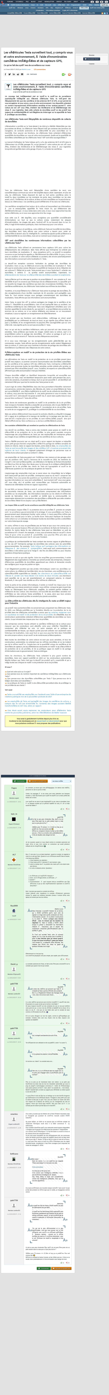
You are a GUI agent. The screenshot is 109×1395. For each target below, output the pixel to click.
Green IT (75, 8)
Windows (20, 8)
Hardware (41, 8)
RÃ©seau (68, 8)
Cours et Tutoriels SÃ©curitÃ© (71, 13)
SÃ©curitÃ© (84, 8)
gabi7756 (14, 984)
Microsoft (48, 5)
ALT (14, 855)
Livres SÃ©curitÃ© (55, 13)
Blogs (33, 2)
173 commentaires (40, 70)
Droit (75, 2)
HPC (47, 8)
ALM (41, 5)
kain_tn (14, 814)
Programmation (76, 5)
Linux (26, 8)
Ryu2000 (14, 906)
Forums (10, 2)
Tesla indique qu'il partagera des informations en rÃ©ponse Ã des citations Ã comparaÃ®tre (38, 547)
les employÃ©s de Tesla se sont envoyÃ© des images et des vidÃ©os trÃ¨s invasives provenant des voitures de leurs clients (38, 448)
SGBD (84, 5)
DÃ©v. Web (61, 5)
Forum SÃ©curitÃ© (29, 13)
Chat (40, 2)
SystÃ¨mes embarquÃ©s (97, 8)
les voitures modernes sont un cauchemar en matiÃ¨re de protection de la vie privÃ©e (38, 614)
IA (37, 5)
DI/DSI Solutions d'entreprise (20, 5)
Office (90, 5)
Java (54, 5)
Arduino (33, 8)
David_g (14, 964)
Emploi (59, 2)
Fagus (14, 788)
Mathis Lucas (26, 69)
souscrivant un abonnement (48, 721)
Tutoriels (19, 2)
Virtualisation (40, 10)
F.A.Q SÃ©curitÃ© (42, 13)
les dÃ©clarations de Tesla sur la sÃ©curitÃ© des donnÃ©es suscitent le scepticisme (38, 274)
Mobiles (96, 5)
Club (82, 2)
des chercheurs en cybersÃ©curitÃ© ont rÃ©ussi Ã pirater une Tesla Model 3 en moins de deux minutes (38, 575)
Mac (52, 8)
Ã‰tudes (67, 2)
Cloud (33, 5)
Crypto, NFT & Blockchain (70, 10)
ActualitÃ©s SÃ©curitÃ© (14, 13)
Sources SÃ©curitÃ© (88, 13)
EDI (68, 5)
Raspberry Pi (59, 8)
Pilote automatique (37, 1167)
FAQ (27, 2)
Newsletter (49, 2)
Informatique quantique (53, 10)
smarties (14, 1114)
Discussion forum (92, 59)
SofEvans (14, 1154)
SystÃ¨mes (104, 5)
